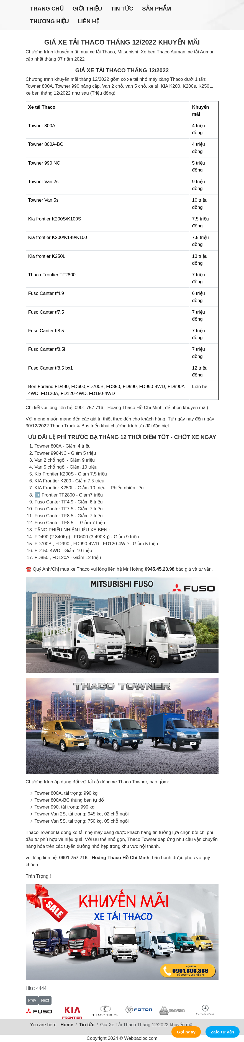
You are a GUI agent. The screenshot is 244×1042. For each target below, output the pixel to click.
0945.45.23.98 (159, 569)
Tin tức (122, 9)
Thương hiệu (49, 21)
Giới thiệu (87, 9)
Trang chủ (47, 9)
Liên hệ (88, 21)
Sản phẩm (156, 9)
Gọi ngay (186, 1032)
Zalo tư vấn (222, 1032)
